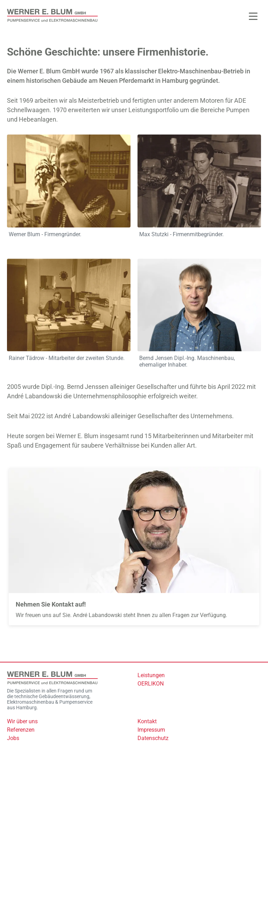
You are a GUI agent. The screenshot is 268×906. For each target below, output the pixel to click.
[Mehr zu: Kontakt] (134, 547)
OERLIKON (150, 683)
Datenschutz (153, 738)
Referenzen (21, 729)
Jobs (13, 738)
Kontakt (147, 721)
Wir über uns (22, 721)
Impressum (151, 729)
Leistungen (151, 675)
